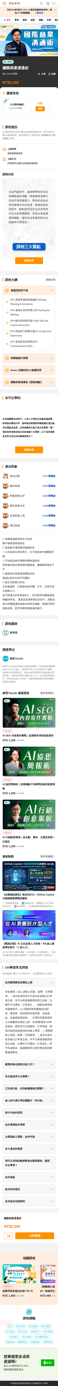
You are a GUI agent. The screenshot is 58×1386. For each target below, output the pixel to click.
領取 (40, 109)
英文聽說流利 (41, 1336)
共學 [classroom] (49, 20)
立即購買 (34, 1235)
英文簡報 (48, 1331)
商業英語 (35, 1341)
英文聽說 (33, 1326)
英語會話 (10, 1341)
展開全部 (29, 260)
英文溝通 (46, 1326)
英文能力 (14, 1336)
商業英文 (35, 1331)
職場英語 (22, 1341)
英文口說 (22, 1331)
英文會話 (10, 1331)
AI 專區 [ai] (7, 20)
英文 (10, 1326)
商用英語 (48, 1341)
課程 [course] (25, 20)
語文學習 (20, 1326)
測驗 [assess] (41, 20)
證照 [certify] (33, 20)
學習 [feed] (17, 20)
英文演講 (27, 1336)
